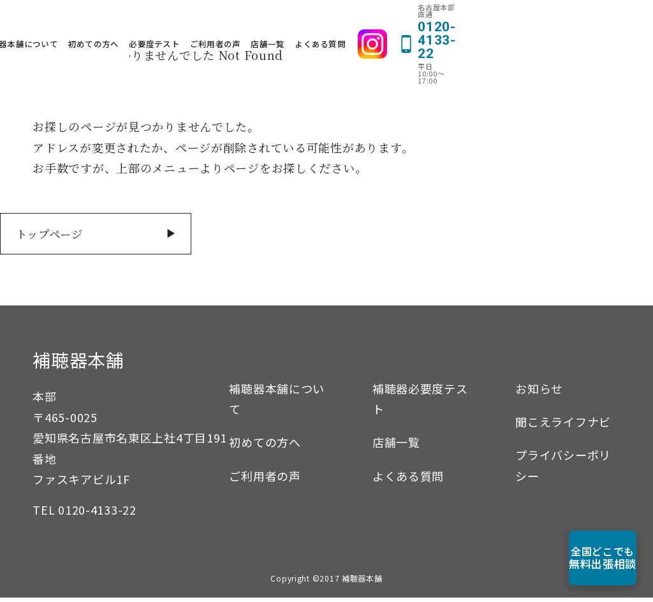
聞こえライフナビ (563, 426)
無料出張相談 (580, 557)
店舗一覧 (405, 23)
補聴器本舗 (78, 364)
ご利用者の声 (353, 23)
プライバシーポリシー (563, 469)
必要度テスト (292, 23)
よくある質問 (457, 23)
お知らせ (539, 393)
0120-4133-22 (97, 514)
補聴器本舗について (157, 23)
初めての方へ (231, 23)
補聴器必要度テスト (420, 403)
